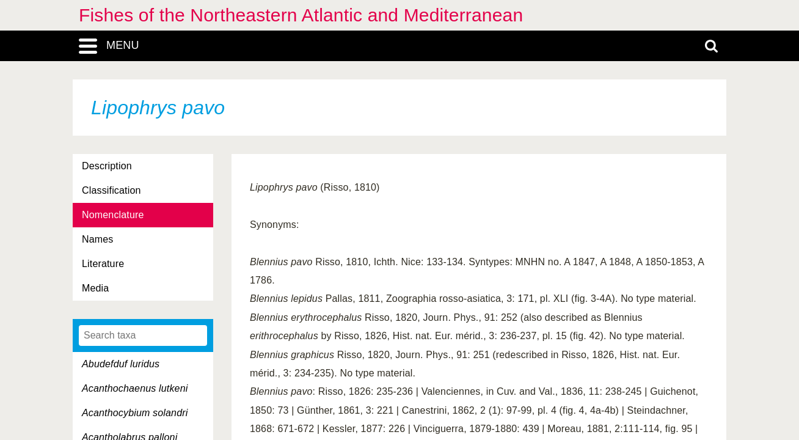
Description (107, 166)
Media (95, 288)
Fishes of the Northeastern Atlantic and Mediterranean (301, 15)
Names (97, 239)
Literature (103, 263)
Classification (111, 190)
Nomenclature (113, 215)
